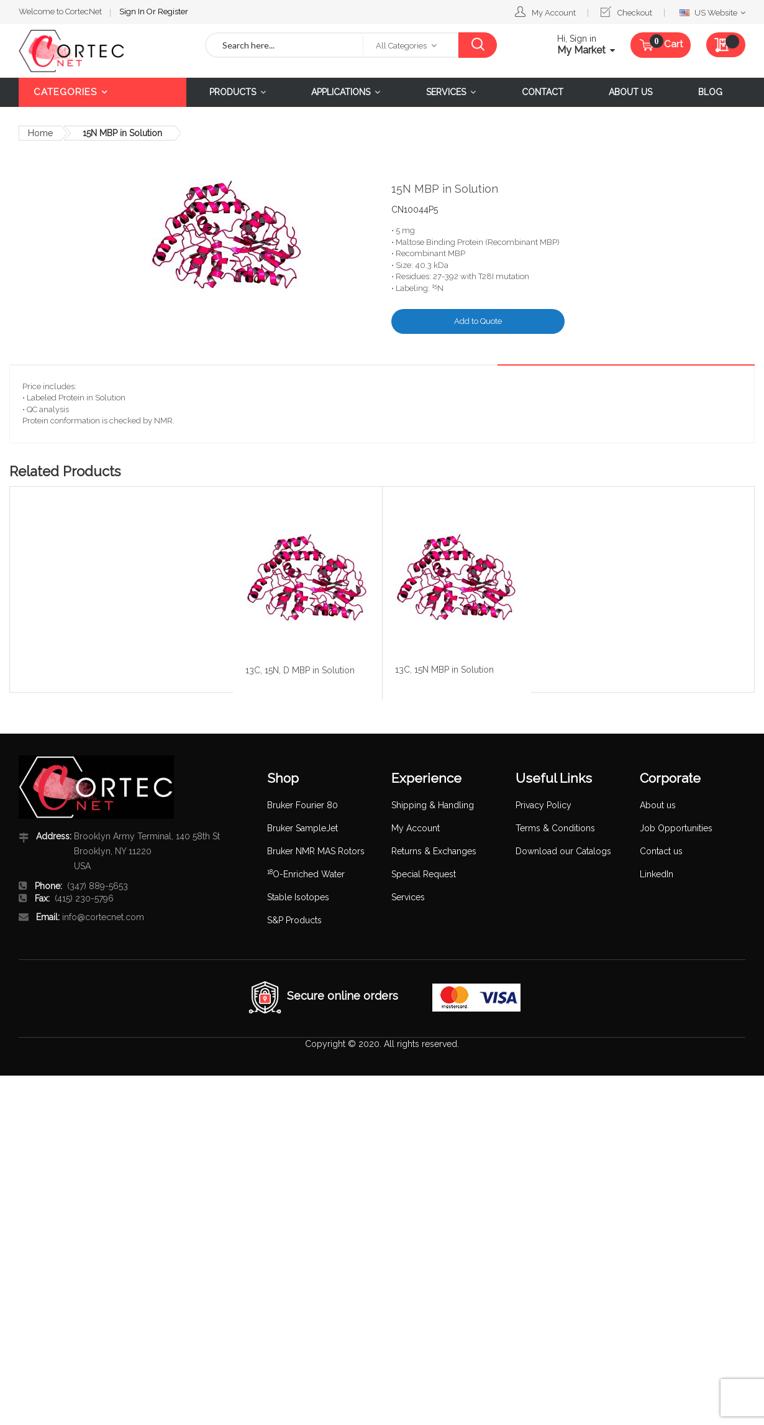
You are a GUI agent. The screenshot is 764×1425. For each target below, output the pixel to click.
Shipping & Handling (432, 805)
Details (722, 355)
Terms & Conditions (555, 828)
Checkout (634, 12)
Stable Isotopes (298, 897)
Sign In (133, 11)
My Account (554, 12)
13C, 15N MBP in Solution (444, 670)
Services (408, 897)
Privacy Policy (543, 805)
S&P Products (294, 920)
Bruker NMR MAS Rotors (316, 851)
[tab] (722, 355)
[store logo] (102, 51)
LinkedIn (656, 874)
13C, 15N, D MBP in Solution (300, 670)
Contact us (661, 851)
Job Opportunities (676, 828)
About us (658, 805)
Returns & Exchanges (433, 851)
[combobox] (284, 45)
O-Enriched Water (306, 874)
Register (173, 11)
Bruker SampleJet (302, 828)
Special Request (423, 874)
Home (40, 133)
